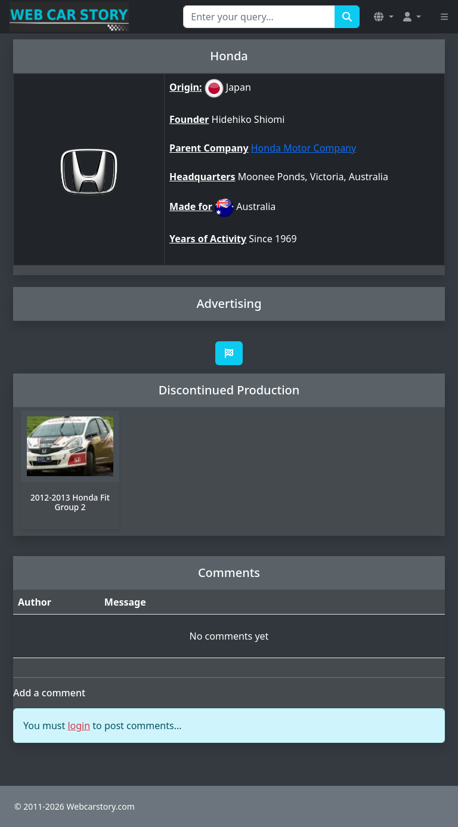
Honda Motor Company (303, 148)
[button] (383, 17)
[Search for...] (259, 16)
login (78, 725)
